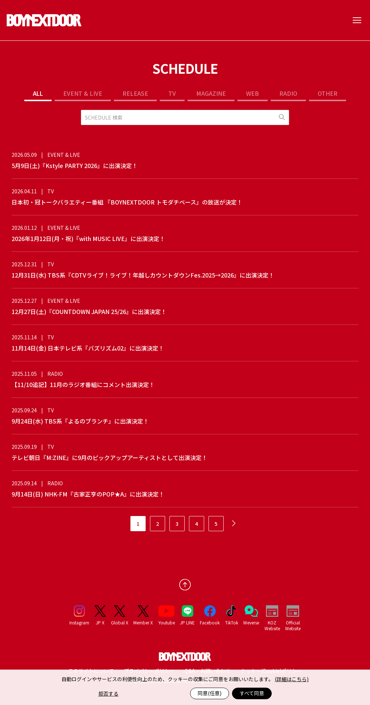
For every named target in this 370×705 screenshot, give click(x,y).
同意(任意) (209, 693)
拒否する (108, 693)
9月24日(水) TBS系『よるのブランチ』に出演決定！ (80, 421)
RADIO (288, 93)
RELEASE (135, 93)
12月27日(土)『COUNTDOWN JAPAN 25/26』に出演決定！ (89, 311)
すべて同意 (252, 693)
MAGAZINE (211, 93)
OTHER (327, 93)
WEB (252, 93)
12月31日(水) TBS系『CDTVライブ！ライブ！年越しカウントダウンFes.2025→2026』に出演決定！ (143, 275)
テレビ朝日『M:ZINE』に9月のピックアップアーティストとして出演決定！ (109, 457)
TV (172, 93)
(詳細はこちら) (292, 679)
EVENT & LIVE (82, 93)
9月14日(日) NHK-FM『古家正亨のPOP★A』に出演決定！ (88, 494)
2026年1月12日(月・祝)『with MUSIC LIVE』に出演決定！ (88, 238)
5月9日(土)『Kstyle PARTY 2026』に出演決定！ (75, 165)
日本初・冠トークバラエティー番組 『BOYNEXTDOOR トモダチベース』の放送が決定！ (127, 202)
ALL (38, 93)
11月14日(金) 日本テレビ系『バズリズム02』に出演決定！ (88, 348)
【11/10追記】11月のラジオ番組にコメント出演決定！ (83, 384)
